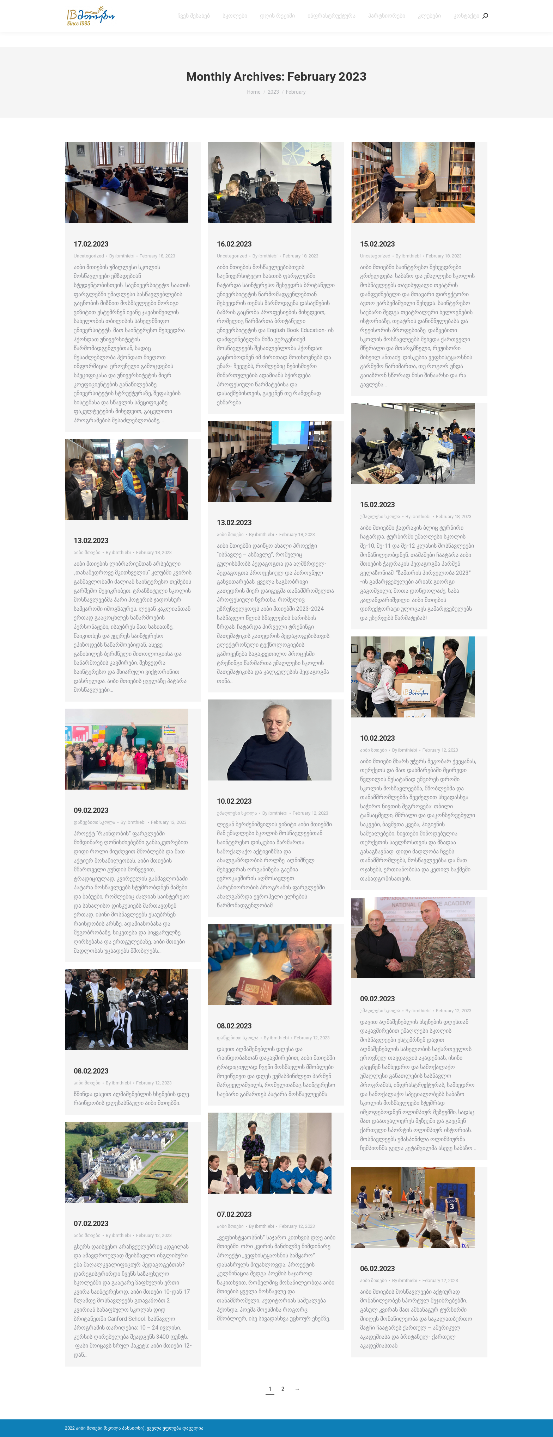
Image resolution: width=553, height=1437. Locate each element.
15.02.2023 (377, 244)
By (121, 256)
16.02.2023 (234, 244)
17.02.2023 (91, 244)
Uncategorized (89, 256)
